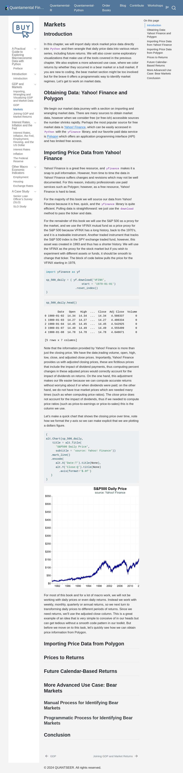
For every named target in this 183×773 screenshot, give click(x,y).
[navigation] (22, 56)
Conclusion (153, 78)
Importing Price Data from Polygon (159, 51)
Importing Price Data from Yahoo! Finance (159, 43)
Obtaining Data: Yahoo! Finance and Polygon (159, 33)
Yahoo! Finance (75, 127)
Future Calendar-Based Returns (157, 64)
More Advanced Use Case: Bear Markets (159, 72)
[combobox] (174, 8)
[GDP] (50, 756)
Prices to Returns (157, 57)
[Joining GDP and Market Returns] (115, 756)
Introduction (154, 25)
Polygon (52, 136)
